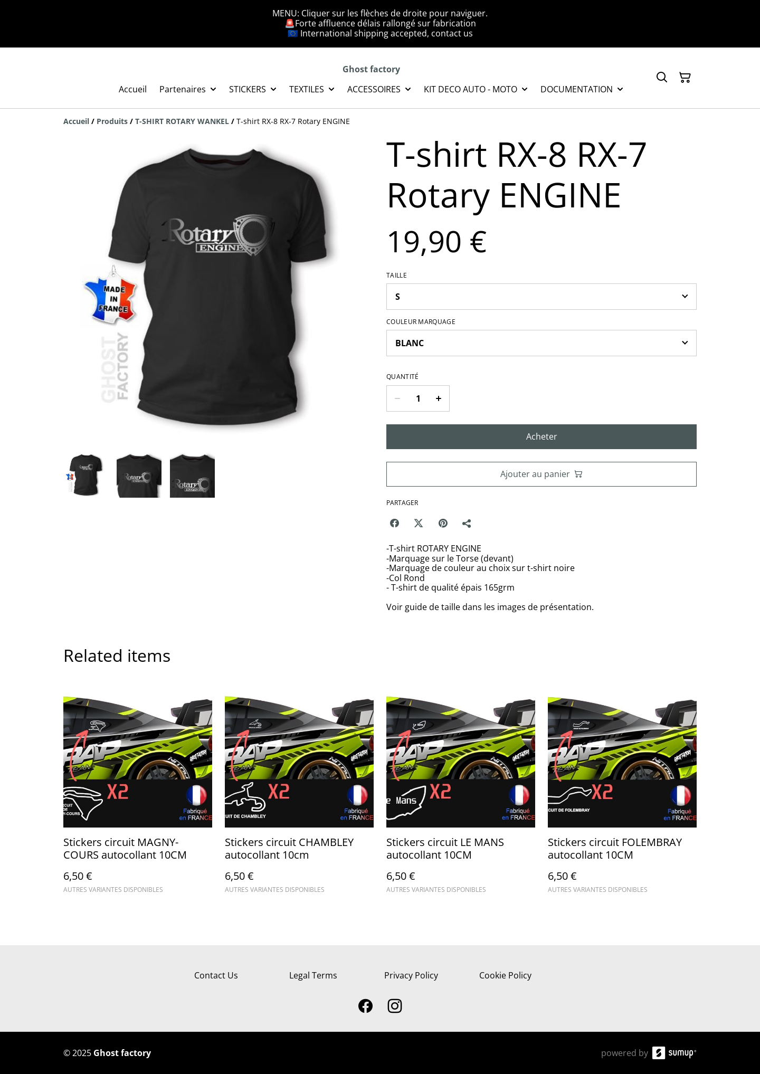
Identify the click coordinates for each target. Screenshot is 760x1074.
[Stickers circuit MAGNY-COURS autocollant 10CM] (137, 791)
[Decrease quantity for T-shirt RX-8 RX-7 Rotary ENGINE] (397, 398)
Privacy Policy (411, 975)
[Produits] (112, 121)
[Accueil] (76, 121)
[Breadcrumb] (380, 121)
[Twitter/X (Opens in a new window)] (418, 523)
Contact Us (216, 975)
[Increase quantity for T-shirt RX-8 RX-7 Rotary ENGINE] (439, 398)
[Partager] (467, 523)
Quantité (402, 377)
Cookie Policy (505, 975)
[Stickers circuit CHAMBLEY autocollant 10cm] (299, 791)
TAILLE (396, 275)
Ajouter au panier (541, 474)
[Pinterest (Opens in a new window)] (443, 523)
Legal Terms (313, 975)
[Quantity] (418, 398)
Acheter (541, 436)
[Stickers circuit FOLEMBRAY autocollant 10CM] (622, 791)
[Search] (661, 77)
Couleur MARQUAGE (420, 322)
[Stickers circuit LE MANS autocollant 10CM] (460, 791)
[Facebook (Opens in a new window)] (394, 523)
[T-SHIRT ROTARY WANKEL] (182, 121)
